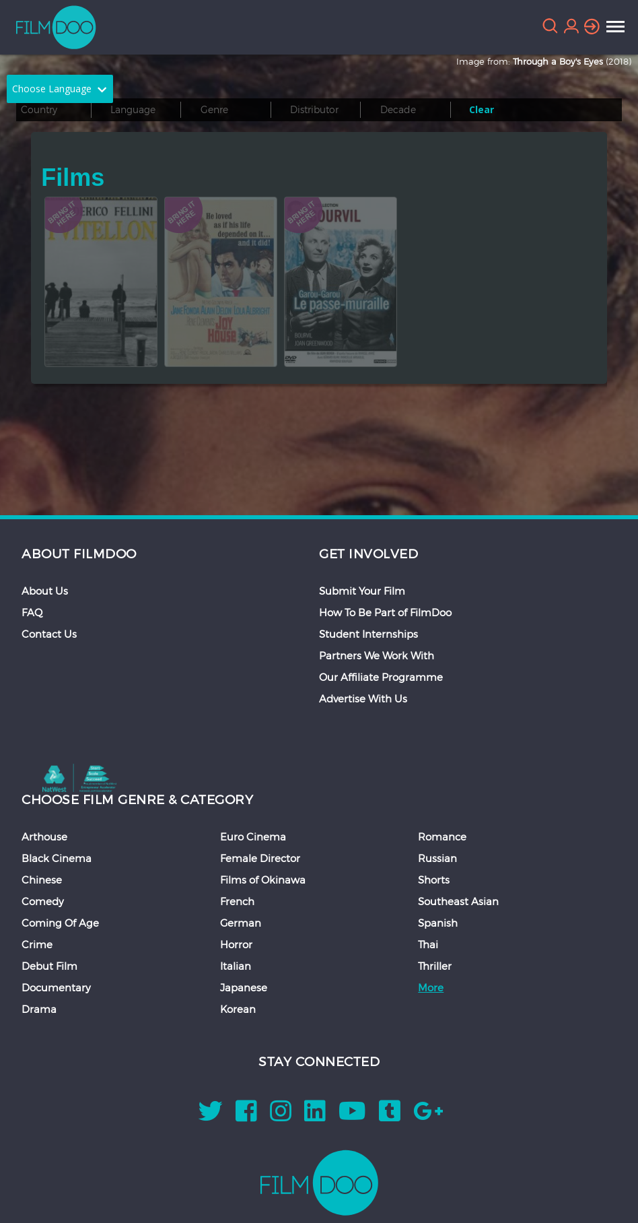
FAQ (32, 612)
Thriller (435, 966)
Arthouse (44, 836)
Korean (238, 1009)
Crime (37, 944)
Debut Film (49, 966)
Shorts (434, 879)
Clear (481, 109)
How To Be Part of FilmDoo (385, 612)
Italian (235, 966)
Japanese (243, 987)
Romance (442, 836)
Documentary (56, 987)
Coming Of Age (60, 923)
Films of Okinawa (263, 879)
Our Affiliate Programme (381, 677)
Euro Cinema (253, 836)
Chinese (42, 879)
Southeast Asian (458, 901)
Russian (437, 858)
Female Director (260, 858)
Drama (39, 1009)
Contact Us (49, 634)
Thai (428, 944)
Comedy (43, 901)
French (237, 901)
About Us (45, 591)
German (240, 923)
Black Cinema (57, 858)
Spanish (438, 923)
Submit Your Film (362, 591)
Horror (236, 944)
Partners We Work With (376, 655)
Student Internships (368, 634)
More (431, 987)
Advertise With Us (363, 698)
